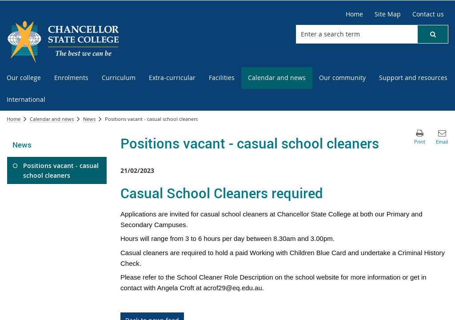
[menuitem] (24, 78)
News (89, 119)
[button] (433, 34)
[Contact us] (428, 14)
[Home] (354, 14)
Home (13, 119)
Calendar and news (52, 119)
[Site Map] (387, 14)
